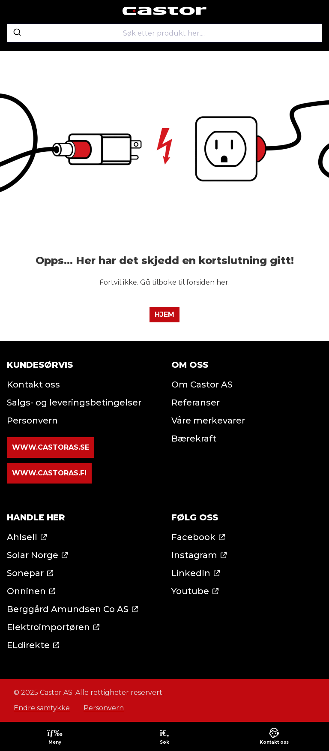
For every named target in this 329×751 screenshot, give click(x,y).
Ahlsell (22, 537)
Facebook (193, 537)
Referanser (195, 402)
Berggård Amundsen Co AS (68, 609)
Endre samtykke (42, 708)
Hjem (164, 314)
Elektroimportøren (48, 627)
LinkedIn (190, 573)
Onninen (26, 591)
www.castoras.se (50, 447)
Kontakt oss (33, 384)
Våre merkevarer (208, 420)
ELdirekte (28, 645)
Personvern (32, 420)
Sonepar (25, 573)
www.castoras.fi (49, 473)
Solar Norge (32, 555)
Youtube (190, 591)
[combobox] (164, 33)
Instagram (194, 555)
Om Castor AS (202, 384)
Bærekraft (193, 438)
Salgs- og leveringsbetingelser (74, 402)
